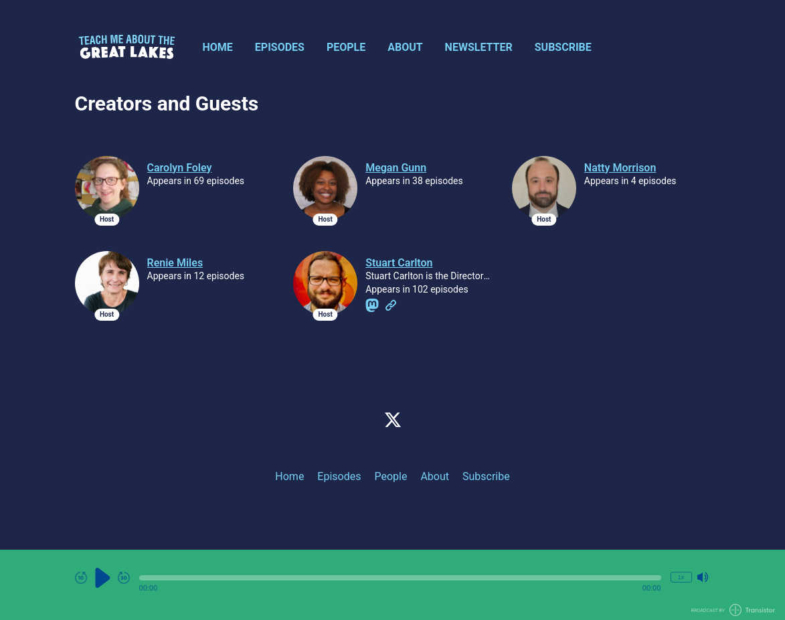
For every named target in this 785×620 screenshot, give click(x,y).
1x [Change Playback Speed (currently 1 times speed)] (680, 576)
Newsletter (479, 47)
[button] (400, 577)
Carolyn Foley (179, 167)
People (346, 47)
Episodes (279, 47)
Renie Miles (175, 262)
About (404, 47)
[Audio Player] (392, 585)
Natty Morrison (620, 167)
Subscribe (563, 47)
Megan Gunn (395, 167)
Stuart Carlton (398, 262)
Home (218, 47)
